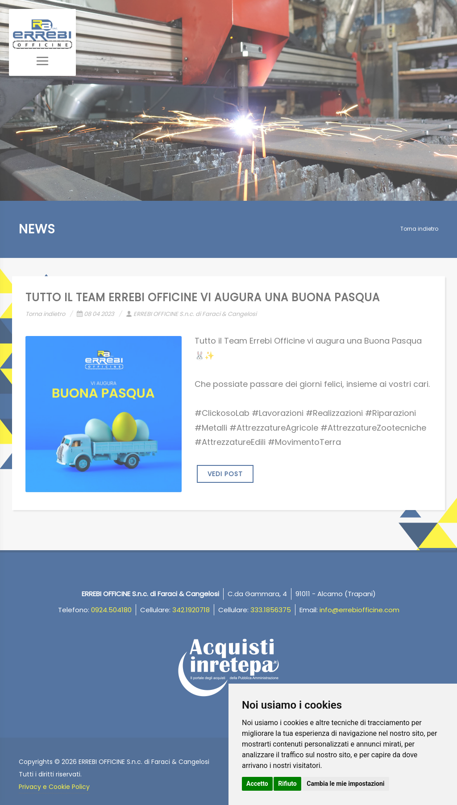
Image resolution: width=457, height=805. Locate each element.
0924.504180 (111, 609)
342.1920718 (191, 609)
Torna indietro (419, 228)
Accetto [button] (257, 783)
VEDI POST (225, 473)
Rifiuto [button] (287, 783)
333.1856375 (270, 609)
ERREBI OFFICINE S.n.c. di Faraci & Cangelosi (191, 314)
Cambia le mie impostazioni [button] (345, 783)
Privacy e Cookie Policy (54, 786)
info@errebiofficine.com (359, 609)
